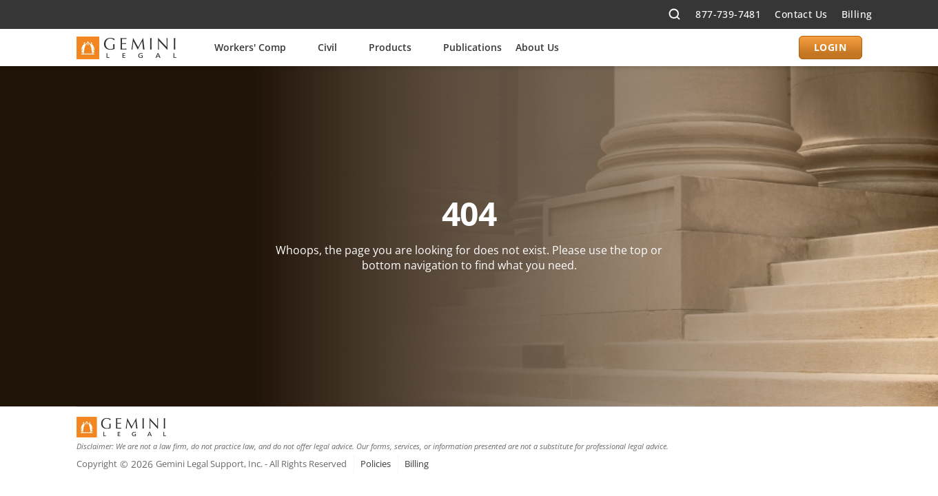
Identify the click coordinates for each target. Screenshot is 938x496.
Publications (472, 47)
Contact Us (801, 14)
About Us (537, 47)
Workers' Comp (250, 47)
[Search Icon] (675, 15)
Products (390, 47)
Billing (857, 14)
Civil (327, 47)
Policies (375, 463)
